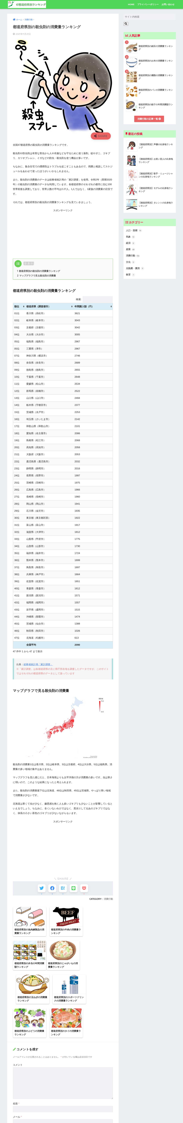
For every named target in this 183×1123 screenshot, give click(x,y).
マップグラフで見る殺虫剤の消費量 (36, 275)
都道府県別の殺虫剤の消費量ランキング (38, 271)
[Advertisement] (63, 233)
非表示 (28, 263)
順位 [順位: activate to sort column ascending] (16, 306)
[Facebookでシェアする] (52, 888)
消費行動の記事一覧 (149, 118)
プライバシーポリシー (148, 4)
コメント (18, 1032)
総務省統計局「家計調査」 (38, 664)
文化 (130, 262)
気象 (130, 237)
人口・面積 (134, 230)
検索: (94, 299)
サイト (16, 1098)
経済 (130, 243)
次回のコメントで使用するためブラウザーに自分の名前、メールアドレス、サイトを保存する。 (62, 1110)
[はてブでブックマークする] (63, 888)
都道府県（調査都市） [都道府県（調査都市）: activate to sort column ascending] (38, 306)
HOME (131, 4)
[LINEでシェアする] (73, 888)
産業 (130, 250)
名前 (16, 1071)
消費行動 (108, 898)
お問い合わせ (168, 4)
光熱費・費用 (135, 269)
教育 (130, 275)
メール (17, 1084)
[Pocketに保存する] (84, 888)
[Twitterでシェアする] (42, 888)
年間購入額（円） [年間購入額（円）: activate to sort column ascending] (84, 306)
